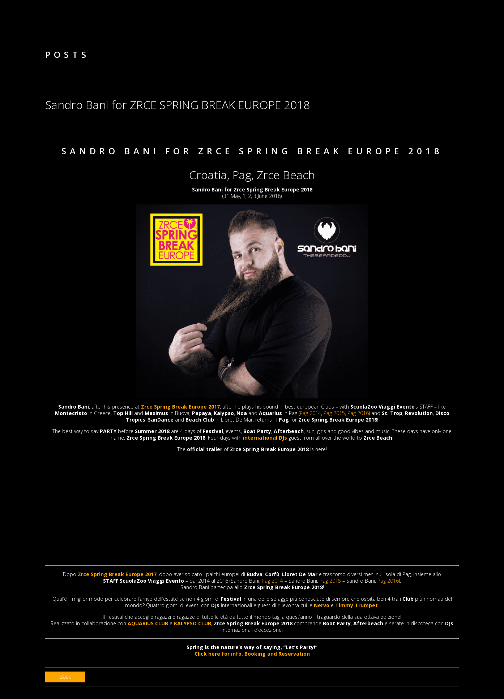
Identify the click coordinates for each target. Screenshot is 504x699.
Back (65, 676)
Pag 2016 (358, 413)
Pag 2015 (334, 413)
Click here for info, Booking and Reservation (252, 653)
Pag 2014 (310, 413)
